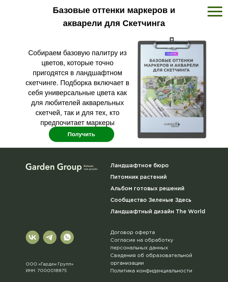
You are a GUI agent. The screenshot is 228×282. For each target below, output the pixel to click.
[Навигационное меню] (215, 11)
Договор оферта (132, 233)
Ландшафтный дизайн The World (157, 211)
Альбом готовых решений (147, 188)
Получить (81, 134)
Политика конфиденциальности (151, 271)
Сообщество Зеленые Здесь (150, 200)
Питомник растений (138, 177)
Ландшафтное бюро (139, 165)
